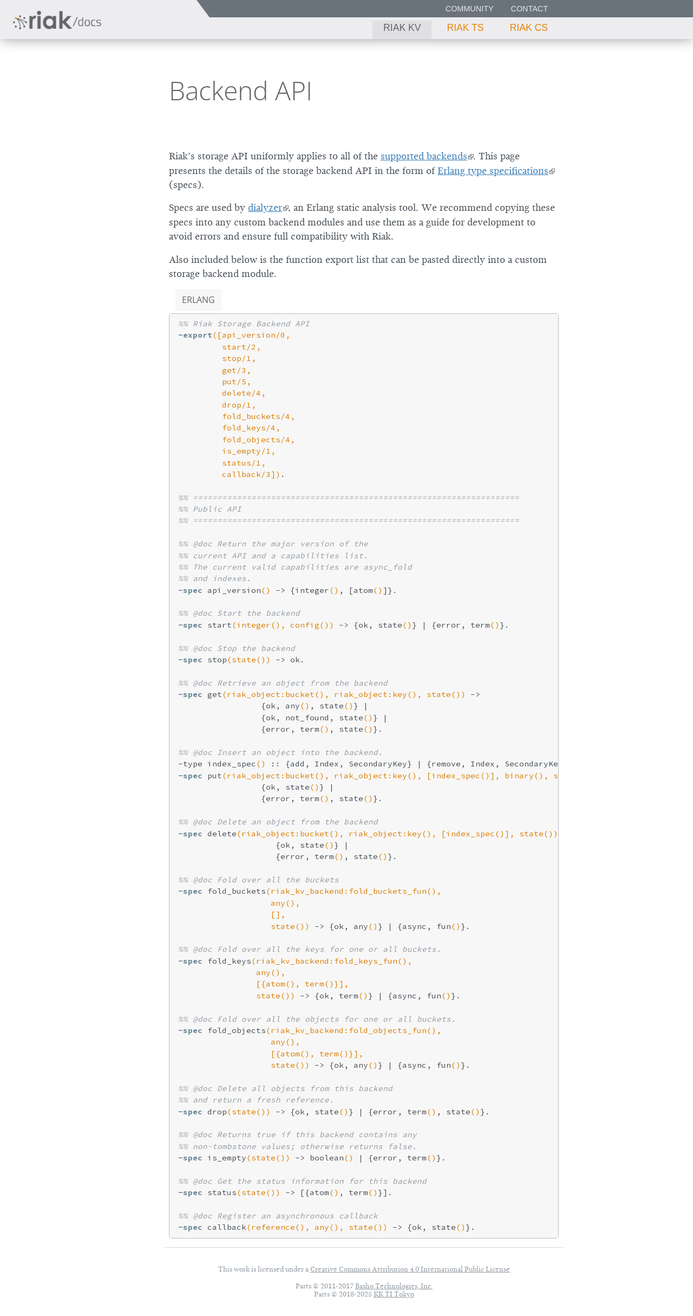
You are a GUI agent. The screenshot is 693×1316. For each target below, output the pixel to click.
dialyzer (265, 207)
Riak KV (402, 27)
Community (470, 8)
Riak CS (529, 27)
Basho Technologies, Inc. (394, 1286)
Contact (529, 8)
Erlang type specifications (492, 170)
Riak (46, 88)
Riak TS (465, 27)
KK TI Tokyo (394, 1294)
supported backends (424, 156)
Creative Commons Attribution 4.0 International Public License (410, 1269)
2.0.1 (110, 89)
